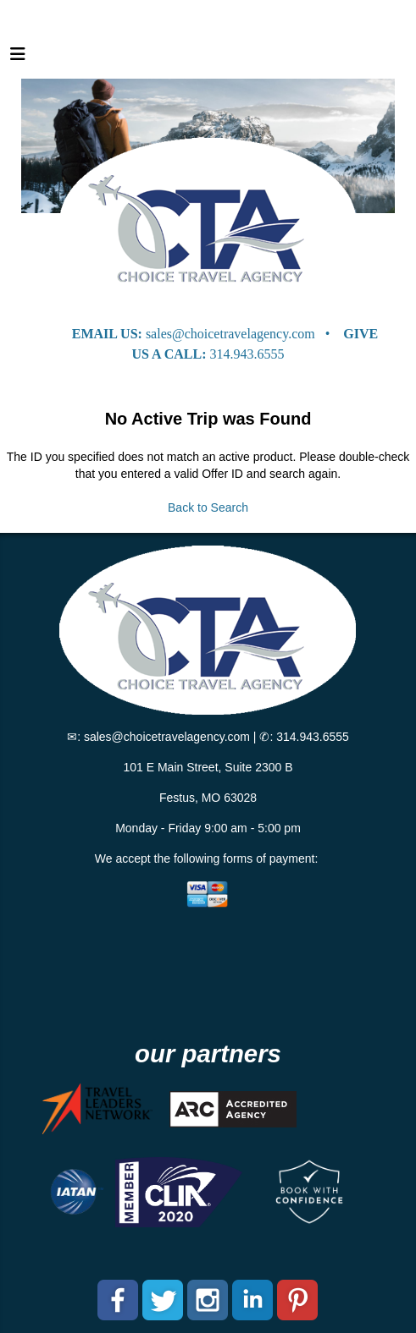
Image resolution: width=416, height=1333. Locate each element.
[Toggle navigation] (17, 58)
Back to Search (208, 507)
